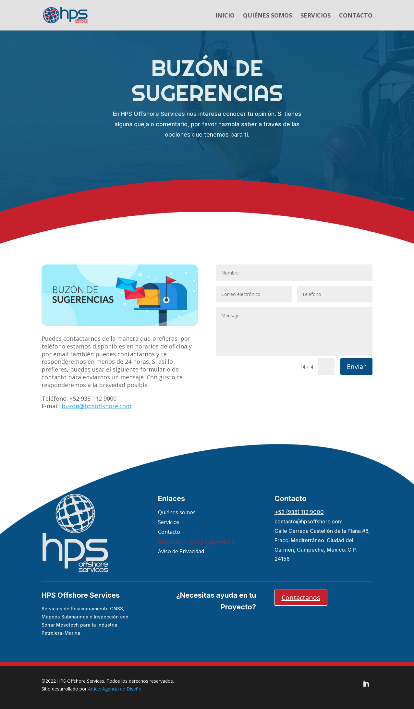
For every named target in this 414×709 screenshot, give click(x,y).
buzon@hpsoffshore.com (96, 406)
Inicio (225, 16)
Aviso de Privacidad (181, 552)
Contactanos (301, 597)
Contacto (355, 16)
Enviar (356, 366)
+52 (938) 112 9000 (299, 512)
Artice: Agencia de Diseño (114, 689)
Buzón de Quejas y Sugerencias (196, 542)
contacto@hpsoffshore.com (308, 521)
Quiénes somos (267, 16)
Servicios (315, 16)
